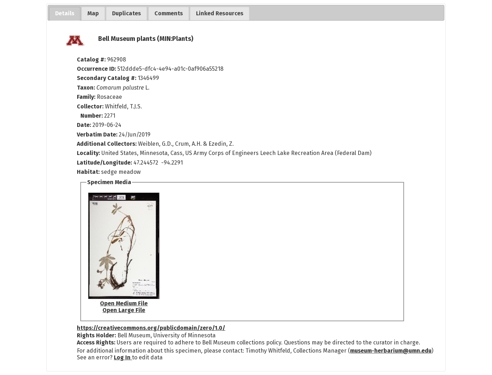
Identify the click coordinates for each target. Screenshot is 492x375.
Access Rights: (96, 342)
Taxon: (86, 87)
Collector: (91, 106)
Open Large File (123, 310)
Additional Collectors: (107, 143)
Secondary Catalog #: (106, 78)
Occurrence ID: (97, 68)
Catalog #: (92, 59)
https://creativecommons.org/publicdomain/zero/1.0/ (151, 328)
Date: (84, 125)
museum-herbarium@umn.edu (391, 350)
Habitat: (89, 171)
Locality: (88, 153)
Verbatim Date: (97, 134)
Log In (123, 357)
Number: (92, 115)
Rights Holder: (96, 335)
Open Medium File (124, 303)
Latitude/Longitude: (104, 162)
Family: (86, 96)
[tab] (64, 14)
